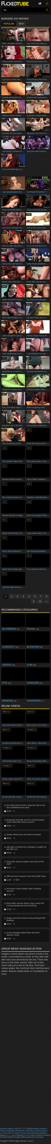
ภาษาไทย (3, 1133)
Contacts (30, 1141)
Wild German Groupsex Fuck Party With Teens (26, 876)
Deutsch (43, 1129)
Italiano (10, 1129)
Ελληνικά (36, 1133)
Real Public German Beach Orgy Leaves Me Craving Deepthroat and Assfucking (25, 904)
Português (19, 1135)
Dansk (29, 1133)
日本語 (17, 1133)
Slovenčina (30, 1131)
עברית (26, 1135)
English (17, 1137)
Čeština (43, 1133)
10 (40, 601)
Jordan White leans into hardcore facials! (24, 834)
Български (40, 1137)
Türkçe (2, 1131)
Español (10, 1137)
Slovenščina (20, 1131)
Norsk (44, 1131)
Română (39, 1135)
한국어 (10, 1133)
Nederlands (10, 1131)
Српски (38, 1131)
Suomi (23, 1133)
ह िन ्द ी (22, 1129)
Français (3, 1129)
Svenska (46, 1135)
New (21, 24)
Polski (32, 1135)
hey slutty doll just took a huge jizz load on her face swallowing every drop (26, 806)
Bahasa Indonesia (27, 1137)
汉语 (15, 1129)
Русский (3, 1137)
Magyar (2, 1135)
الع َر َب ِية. (10, 1135)
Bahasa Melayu (33, 1129)
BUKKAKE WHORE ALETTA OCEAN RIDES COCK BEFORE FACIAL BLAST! (25, 821)
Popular (9, 24)
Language (39, 3)
